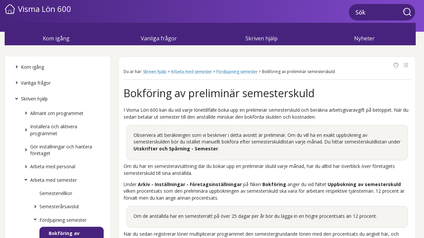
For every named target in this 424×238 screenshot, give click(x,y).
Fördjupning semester (58, 220)
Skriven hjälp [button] (261, 38)
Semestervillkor (55, 193)
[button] (409, 12)
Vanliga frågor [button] (159, 38)
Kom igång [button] (56, 38)
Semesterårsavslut (55, 206)
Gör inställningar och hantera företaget (57, 150)
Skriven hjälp (30, 99)
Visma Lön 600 (44, 8)
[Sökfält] (382, 12)
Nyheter (364, 38)
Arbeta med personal (48, 166)
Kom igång (28, 67)
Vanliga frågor (31, 83)
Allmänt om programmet (52, 113)
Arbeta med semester (49, 180)
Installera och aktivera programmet (49, 130)
